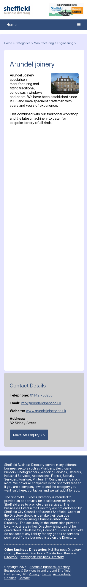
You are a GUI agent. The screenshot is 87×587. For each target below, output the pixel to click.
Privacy (34, 574)
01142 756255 (41, 395)
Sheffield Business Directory (50, 567)
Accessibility (62, 574)
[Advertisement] (44, 246)
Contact (24, 578)
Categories (23, 43)
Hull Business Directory (64, 549)
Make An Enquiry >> (29, 435)
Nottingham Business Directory (42, 557)
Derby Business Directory (24, 553)
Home (11, 24)
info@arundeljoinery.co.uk (41, 403)
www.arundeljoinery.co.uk (46, 411)
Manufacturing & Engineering (53, 43)
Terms (46, 574)
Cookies (10, 578)
